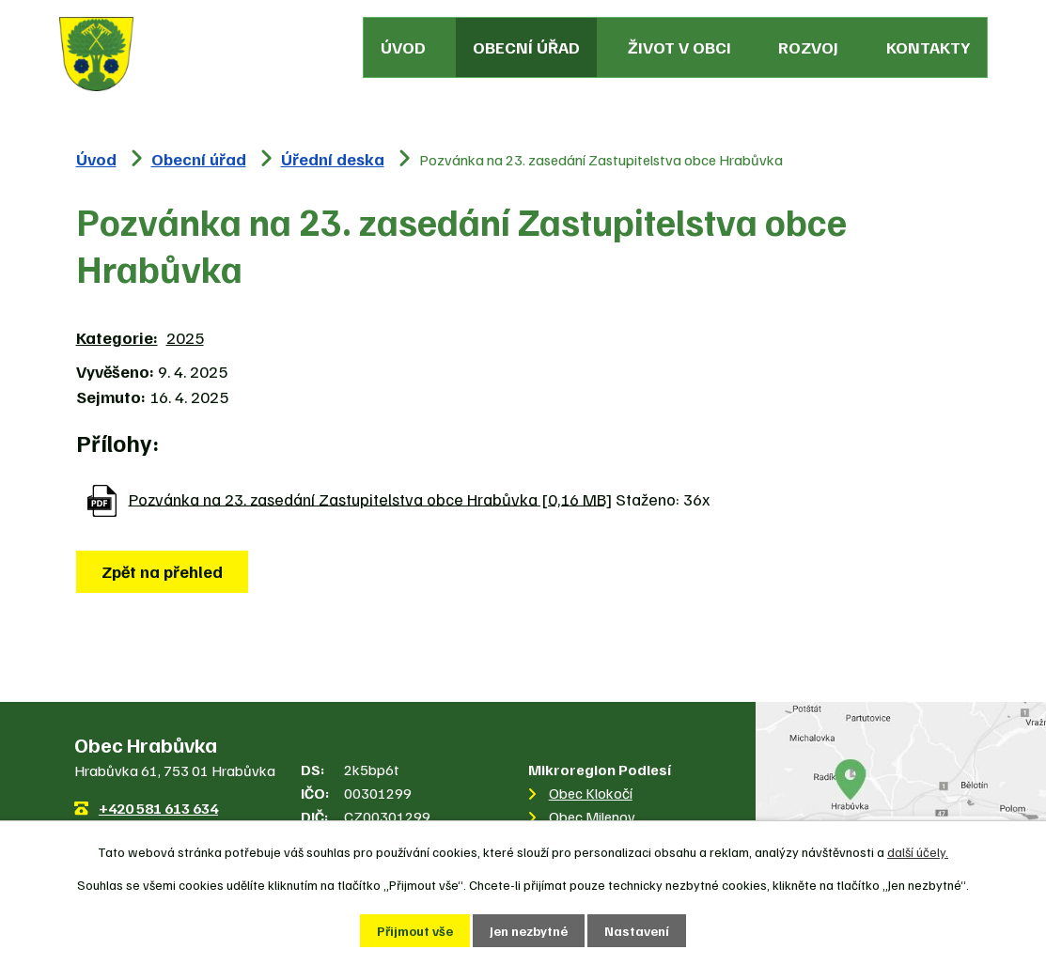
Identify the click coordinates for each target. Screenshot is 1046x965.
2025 (185, 337)
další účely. (917, 852)
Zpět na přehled (162, 571)
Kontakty (928, 47)
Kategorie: (117, 337)
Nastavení (636, 931)
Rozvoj (808, 47)
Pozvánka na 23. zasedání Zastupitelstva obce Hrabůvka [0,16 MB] (370, 498)
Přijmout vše (415, 931)
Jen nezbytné (529, 931)
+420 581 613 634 (158, 808)
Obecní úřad (526, 47)
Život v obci (679, 47)
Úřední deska (332, 158)
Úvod (403, 47)
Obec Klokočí (590, 793)
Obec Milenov (592, 816)
